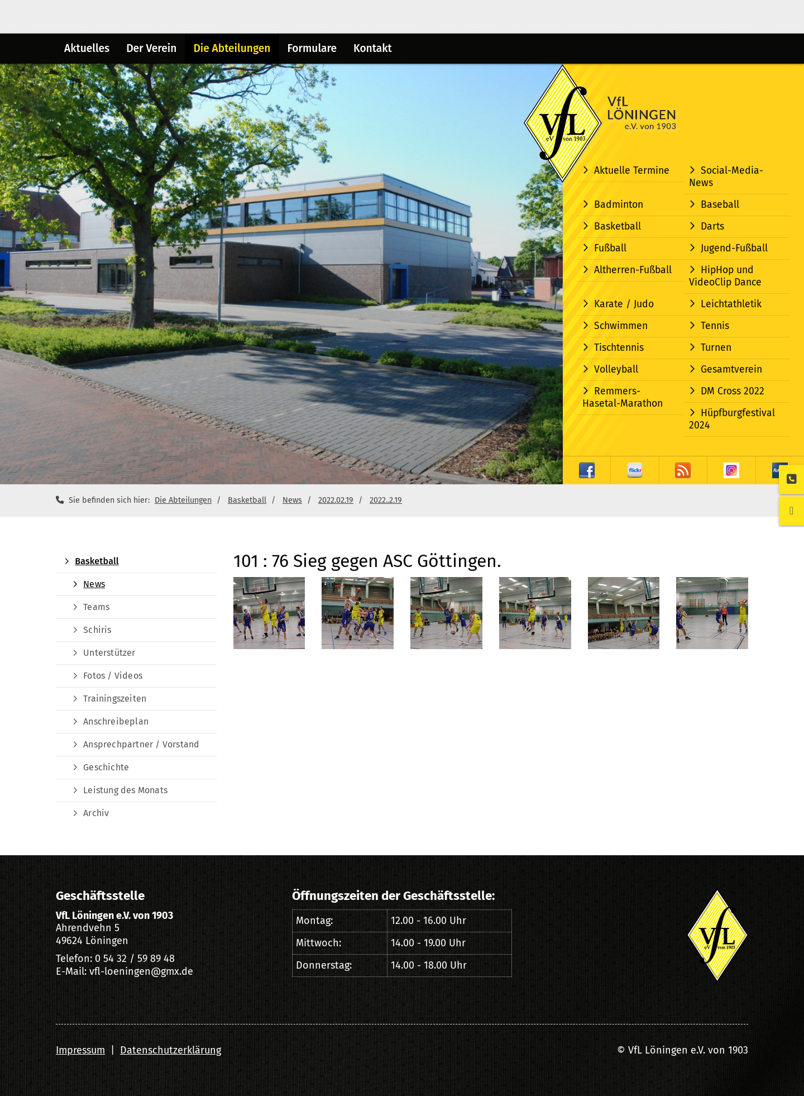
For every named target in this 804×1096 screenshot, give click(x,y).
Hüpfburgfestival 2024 (732, 419)
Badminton (618, 205)
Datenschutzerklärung (170, 1050)
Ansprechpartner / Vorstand (141, 744)
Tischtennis (619, 348)
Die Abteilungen (231, 48)
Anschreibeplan (116, 721)
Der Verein (151, 48)
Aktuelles (86, 48)
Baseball (720, 205)
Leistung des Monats (125, 790)
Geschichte (106, 767)
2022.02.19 (335, 500)
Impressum (80, 1050)
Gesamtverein (731, 369)
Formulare (312, 48)
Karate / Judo (624, 304)
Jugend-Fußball (734, 248)
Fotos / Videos (112, 675)
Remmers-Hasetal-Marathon (622, 397)
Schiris (97, 630)
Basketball (617, 226)
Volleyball (616, 369)
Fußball (610, 248)
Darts (712, 226)
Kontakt (372, 48)
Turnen (716, 348)
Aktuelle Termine (631, 171)
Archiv (96, 813)
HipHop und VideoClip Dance (725, 276)
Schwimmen (621, 326)
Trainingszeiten (114, 698)
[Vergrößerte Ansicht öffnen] (269, 613)
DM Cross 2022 (732, 391)
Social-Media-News (726, 177)
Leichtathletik (731, 304)
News (292, 500)
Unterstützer (109, 652)
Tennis (715, 326)
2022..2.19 (386, 500)
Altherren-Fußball (633, 270)
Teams (96, 607)
